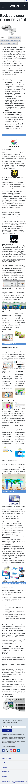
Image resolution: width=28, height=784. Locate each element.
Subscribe (6, 730)
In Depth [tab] (11, 37)
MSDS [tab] (14, 43)
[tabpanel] (14, 379)
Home (16, 1)
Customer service (6, 758)
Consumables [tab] (5, 40)
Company (4, 776)
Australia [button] (3, 1)
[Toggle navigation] (2, 6)
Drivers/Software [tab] (5, 43)
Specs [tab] (17, 37)
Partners (4, 767)
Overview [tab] (3, 37)
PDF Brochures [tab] (15, 40)
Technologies (5, 771)
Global (21, 1)
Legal (3, 762)
